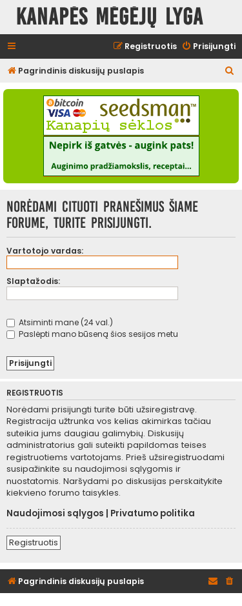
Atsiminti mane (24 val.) (59, 322)
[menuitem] (208, 47)
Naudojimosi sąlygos (55, 514)
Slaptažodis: (33, 281)
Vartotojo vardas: (44, 250)
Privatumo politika (152, 514)
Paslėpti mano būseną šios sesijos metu (92, 333)
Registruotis (33, 542)
